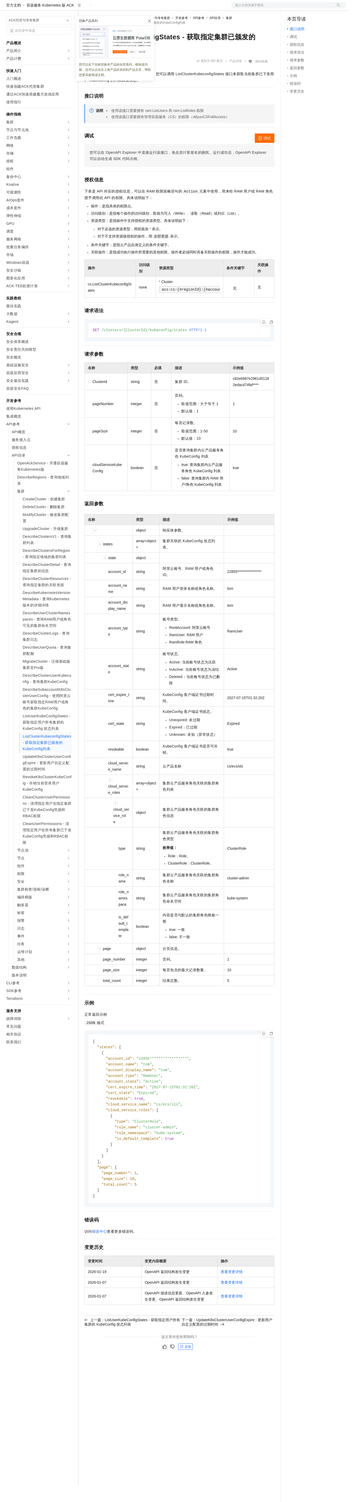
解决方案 (84, 8)
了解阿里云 (172, 8)
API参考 (198, 34)
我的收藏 (261, 78)
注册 (318, 8)
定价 (112, 8)
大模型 (53, 8)
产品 (67, 8)
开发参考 (181, 34)
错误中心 (99, 1256)
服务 (153, 8)
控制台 (305, 8)
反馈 (185, 1371)
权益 (100, 8)
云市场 (126, 8)
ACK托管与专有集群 (156, 34)
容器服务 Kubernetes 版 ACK (50, 22)
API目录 (215, 34)
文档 (282, 8)
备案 (293, 8)
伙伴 (141, 8)
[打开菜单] (8, 8)
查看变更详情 (232, 1296)
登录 (337, 8)
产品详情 (235, 78)
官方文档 (13, 22)
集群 (229, 34)
